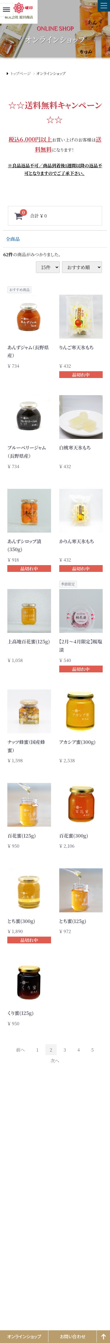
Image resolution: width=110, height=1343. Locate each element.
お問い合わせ (72, 1336)
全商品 (13, 239)
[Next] (55, 1060)
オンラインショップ (24, 1336)
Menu (6, 7)
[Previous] (20, 1049)
